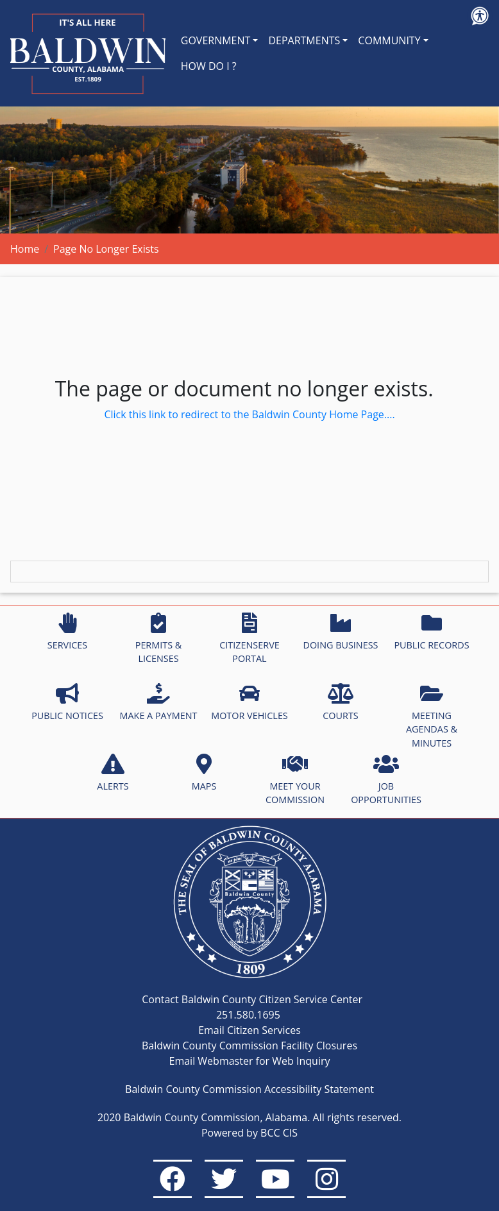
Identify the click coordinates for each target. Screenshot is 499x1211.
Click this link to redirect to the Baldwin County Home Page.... (249, 414)
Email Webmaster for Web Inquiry (249, 1061)
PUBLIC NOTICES (67, 702)
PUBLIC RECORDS (431, 632)
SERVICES (67, 632)
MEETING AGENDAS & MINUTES (431, 716)
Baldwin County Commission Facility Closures (249, 1045)
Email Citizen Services (249, 1030)
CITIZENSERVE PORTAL (249, 639)
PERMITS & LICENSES (158, 639)
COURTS (340, 702)
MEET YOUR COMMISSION (295, 780)
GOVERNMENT (216, 40)
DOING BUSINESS (340, 632)
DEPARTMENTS (304, 40)
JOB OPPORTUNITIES (386, 780)
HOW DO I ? (209, 66)
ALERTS (112, 773)
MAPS (204, 773)
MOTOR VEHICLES (249, 702)
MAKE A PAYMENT (159, 702)
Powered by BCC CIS (249, 1133)
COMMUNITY (389, 40)
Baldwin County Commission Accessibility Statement (249, 1089)
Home (24, 249)
